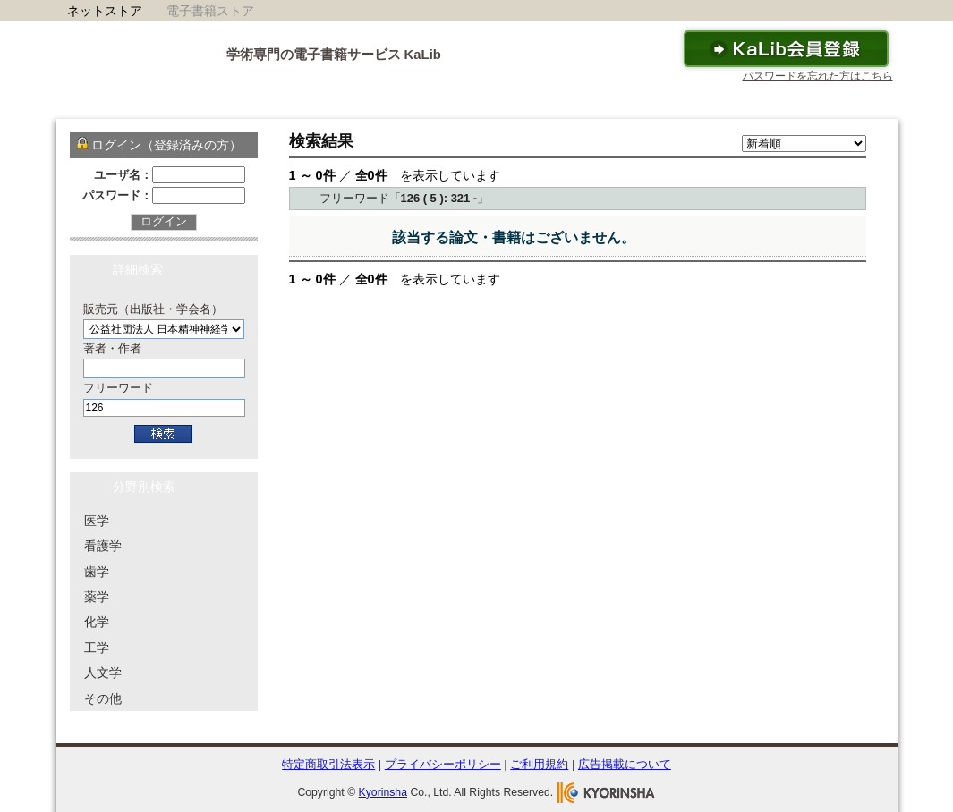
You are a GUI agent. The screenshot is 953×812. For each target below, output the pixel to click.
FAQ (689, 99)
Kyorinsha (383, 792)
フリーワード (118, 387)
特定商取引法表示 (328, 764)
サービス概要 (355, 99)
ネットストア (104, 11)
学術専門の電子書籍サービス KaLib (333, 54)
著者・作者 (112, 348)
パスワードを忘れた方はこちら (818, 76)
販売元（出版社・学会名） (153, 309)
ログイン (163, 221)
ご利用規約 (539, 764)
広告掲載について (624, 764)
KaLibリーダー (459, 99)
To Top (845, 734)
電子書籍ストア (210, 11)
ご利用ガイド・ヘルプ (588, 99)
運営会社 (856, 99)
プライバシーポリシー (443, 764)
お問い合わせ (767, 99)
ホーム (271, 99)
